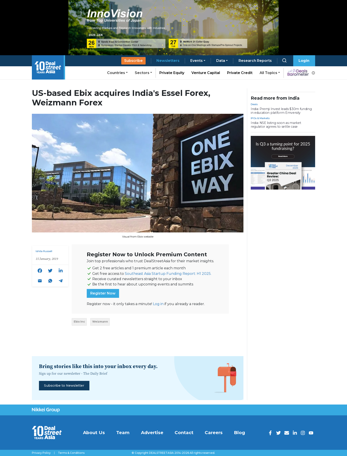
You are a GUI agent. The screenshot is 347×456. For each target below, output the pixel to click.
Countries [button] (116, 73)
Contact (184, 432)
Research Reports (255, 61)
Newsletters (167, 61)
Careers (214, 432)
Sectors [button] (142, 73)
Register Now (103, 293)
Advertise (152, 432)
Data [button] (220, 61)
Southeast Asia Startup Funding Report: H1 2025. (168, 274)
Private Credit (240, 73)
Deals (254, 104)
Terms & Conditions (71, 453)
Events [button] (196, 61)
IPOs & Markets (260, 118)
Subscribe (133, 61)
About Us (94, 432)
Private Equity (171, 73)
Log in (158, 304)
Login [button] (304, 61)
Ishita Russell (44, 251)
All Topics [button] (268, 73)
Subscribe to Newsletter (64, 386)
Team (122, 432)
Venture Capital (205, 73)
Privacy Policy (41, 453)
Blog (239, 432)
